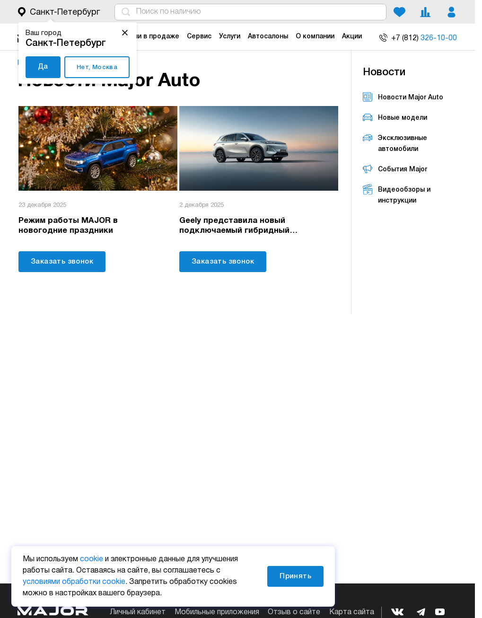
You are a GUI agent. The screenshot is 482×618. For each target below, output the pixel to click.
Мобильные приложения (217, 612)
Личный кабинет (138, 612)
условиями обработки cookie (74, 582)
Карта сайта (351, 612)
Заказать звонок (62, 260)
